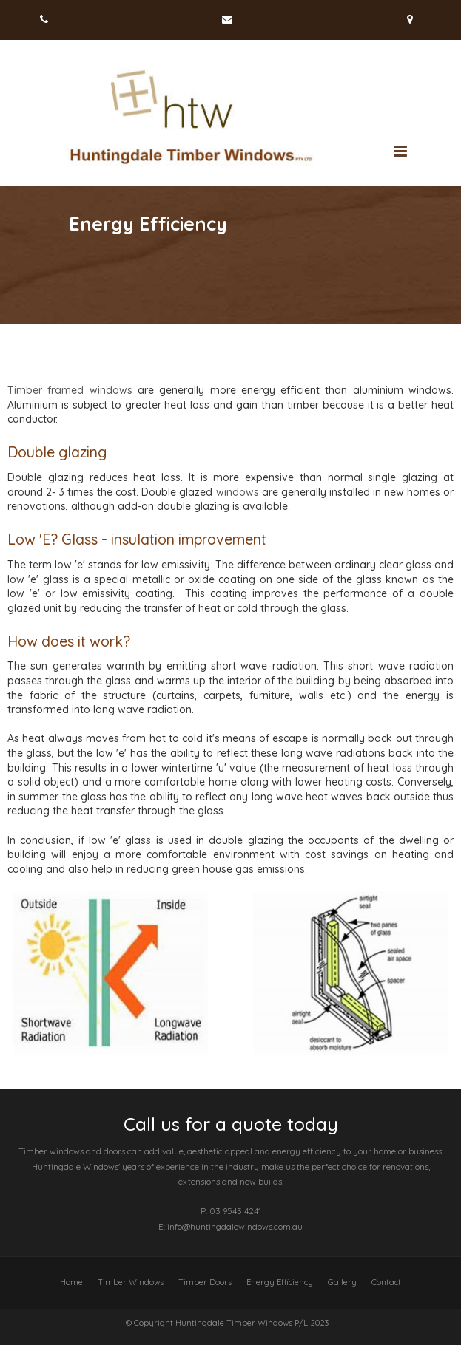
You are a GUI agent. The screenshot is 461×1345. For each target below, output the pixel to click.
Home (71, 1282)
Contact (386, 1282)
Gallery (342, 1282)
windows (237, 492)
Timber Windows (131, 1282)
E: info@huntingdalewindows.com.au (230, 1226)
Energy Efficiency (279, 1282)
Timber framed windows (69, 390)
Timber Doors (205, 1282)
